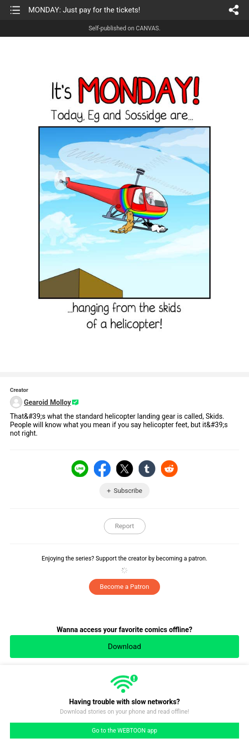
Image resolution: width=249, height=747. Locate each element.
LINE (80, 468)
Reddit (169, 468)
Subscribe (128, 490)
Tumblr (147, 468)
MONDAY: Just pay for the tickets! (84, 9)
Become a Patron (124, 586)
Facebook (102, 468)
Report (124, 526)
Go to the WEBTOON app (124, 730)
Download (124, 646)
